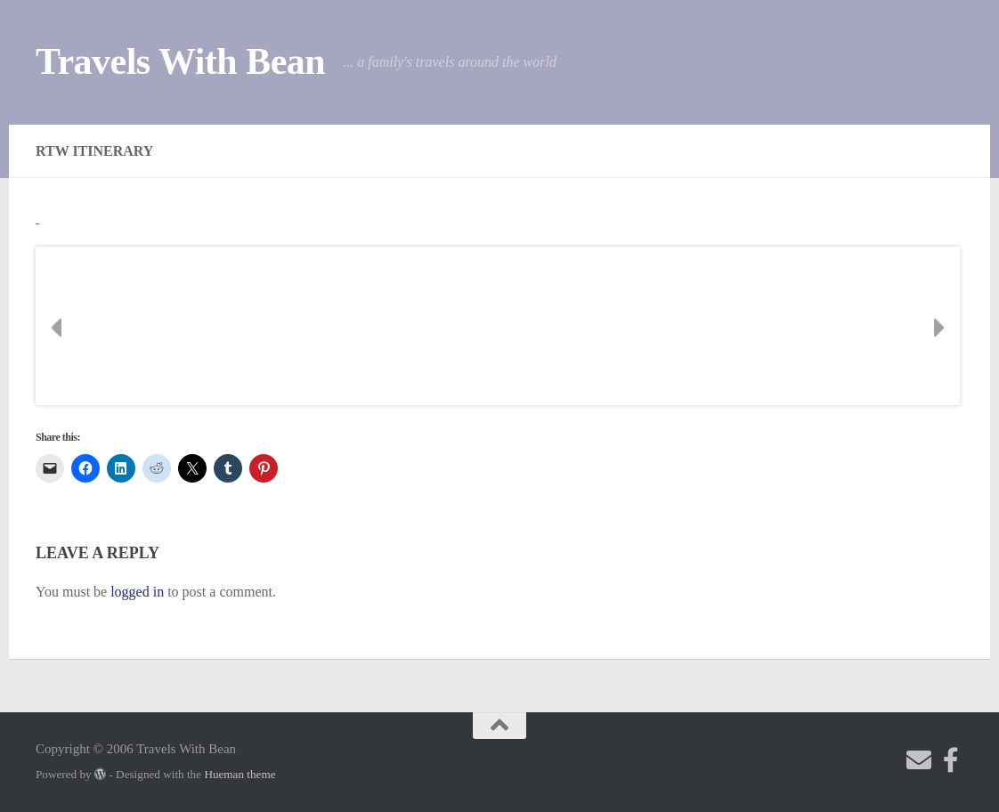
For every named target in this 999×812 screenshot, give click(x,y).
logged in (137, 591)
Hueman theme (239, 774)
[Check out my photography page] (950, 760)
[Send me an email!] (918, 760)
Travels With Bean (180, 61)
